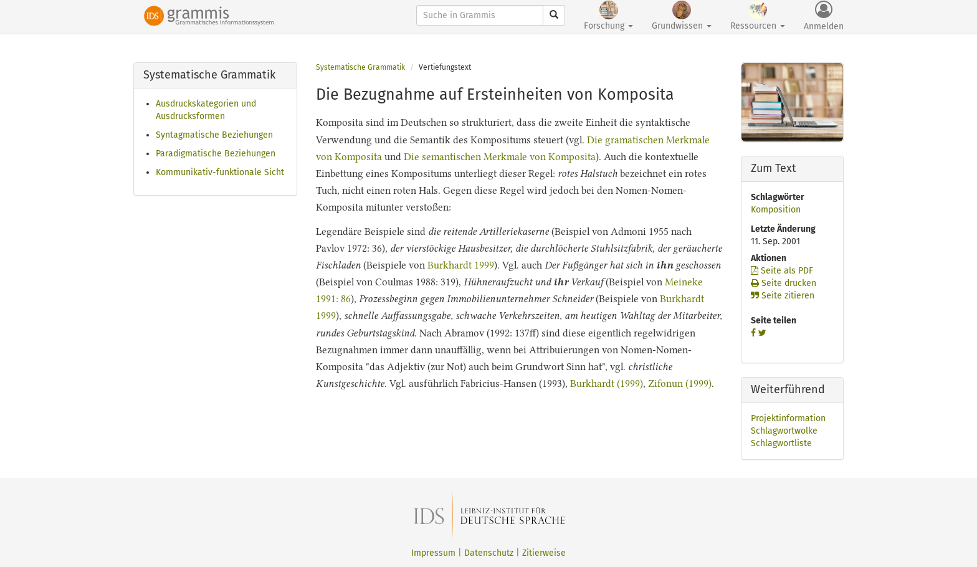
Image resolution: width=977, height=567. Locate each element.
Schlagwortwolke (784, 431)
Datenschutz (488, 553)
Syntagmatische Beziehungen (214, 135)
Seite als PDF (782, 270)
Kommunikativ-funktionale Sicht (220, 172)
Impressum (433, 553)
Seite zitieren (782, 295)
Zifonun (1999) (680, 383)
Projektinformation (788, 418)
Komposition (776, 209)
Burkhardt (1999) (606, 383)
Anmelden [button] (824, 16)
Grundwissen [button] (682, 16)
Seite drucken (783, 283)
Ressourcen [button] (757, 16)
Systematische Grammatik (360, 67)
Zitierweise (544, 553)
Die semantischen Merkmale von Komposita (500, 157)
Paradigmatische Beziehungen (215, 153)
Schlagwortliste (781, 443)
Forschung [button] (608, 16)
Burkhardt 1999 (460, 265)
